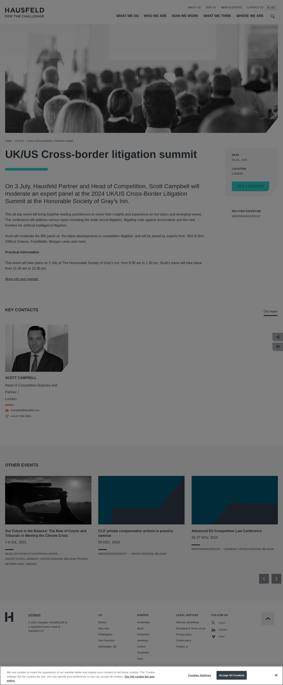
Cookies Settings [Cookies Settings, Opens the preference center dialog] (199, 678)
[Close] (276, 678)
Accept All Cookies (231, 678)
